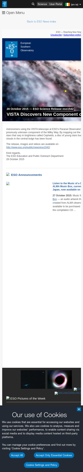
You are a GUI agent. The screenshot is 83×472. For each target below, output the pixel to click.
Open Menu (13, 13)
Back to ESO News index (41, 21)
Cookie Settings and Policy (41, 465)
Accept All (17, 455)
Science (42, 4)
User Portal (55, 4)
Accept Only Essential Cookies (54, 455)
